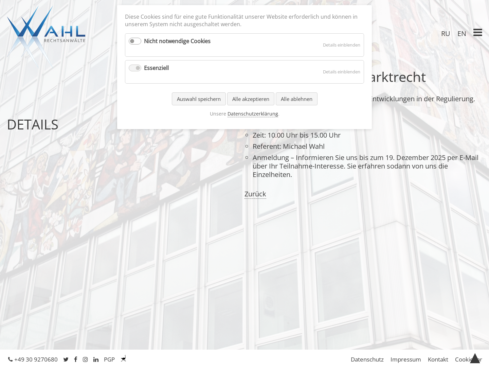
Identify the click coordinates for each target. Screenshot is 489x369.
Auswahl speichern (199, 98)
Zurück (255, 193)
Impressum (406, 359)
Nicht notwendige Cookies (177, 41)
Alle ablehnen (296, 98)
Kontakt (438, 359)
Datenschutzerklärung (253, 113)
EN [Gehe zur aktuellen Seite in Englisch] (461, 33)
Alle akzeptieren (250, 98)
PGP (109, 359)
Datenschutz (367, 359)
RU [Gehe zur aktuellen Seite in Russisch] (445, 33)
